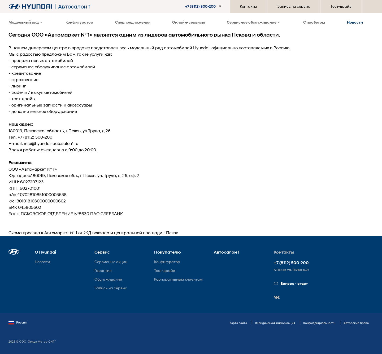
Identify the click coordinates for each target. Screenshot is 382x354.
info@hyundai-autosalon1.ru (51, 143)
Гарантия (103, 270)
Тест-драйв (341, 6)
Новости (355, 22)
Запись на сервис (293, 6)
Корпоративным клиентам (178, 279)
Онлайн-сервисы (188, 22)
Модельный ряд (25, 22)
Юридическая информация (275, 323)
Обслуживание (108, 279)
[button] (204, 6)
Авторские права (356, 323)
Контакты (248, 6)
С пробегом (314, 22)
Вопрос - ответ (291, 283)
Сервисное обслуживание (253, 22)
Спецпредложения (132, 22)
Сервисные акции (111, 261)
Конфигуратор (79, 22)
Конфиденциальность (319, 323)
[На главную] (30, 6)
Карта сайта (238, 323)
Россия (17, 322)
